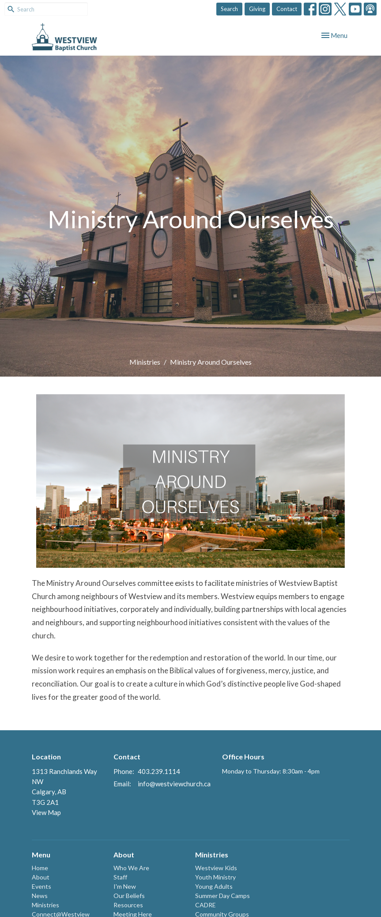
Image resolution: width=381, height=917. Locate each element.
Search (229, 8)
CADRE (205, 905)
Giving (257, 8)
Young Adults (214, 886)
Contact (286, 8)
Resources (128, 905)
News (40, 895)
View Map (46, 812)
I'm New (124, 886)
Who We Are (131, 868)
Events (41, 886)
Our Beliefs (129, 895)
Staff (120, 877)
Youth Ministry (215, 877)
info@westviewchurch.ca (174, 784)
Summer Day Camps (222, 895)
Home (40, 868)
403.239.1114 (159, 771)
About (40, 877)
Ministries (144, 362)
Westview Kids (216, 868)
